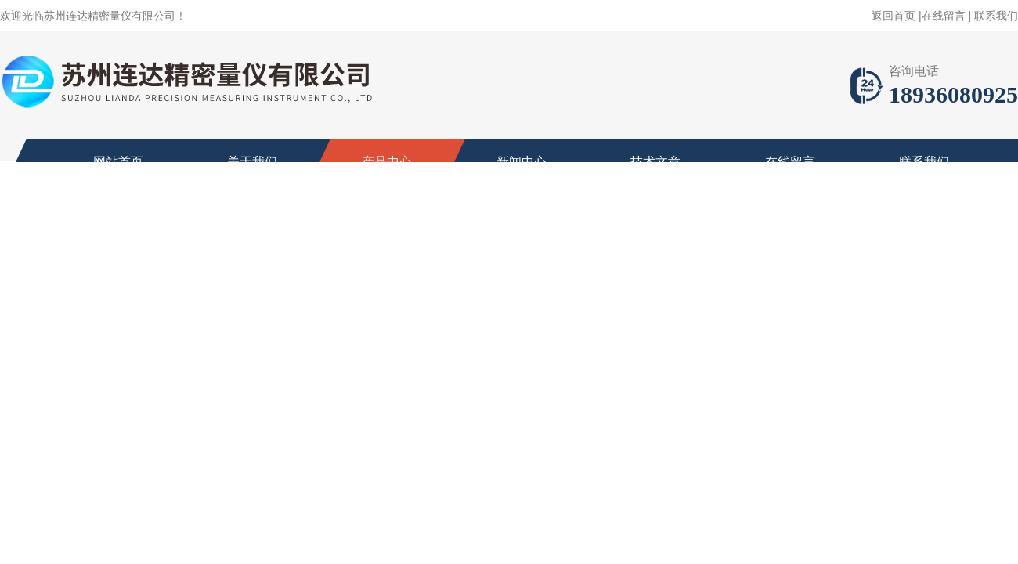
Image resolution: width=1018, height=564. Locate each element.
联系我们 (996, 15)
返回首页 (893, 15)
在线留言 (944, 15)
